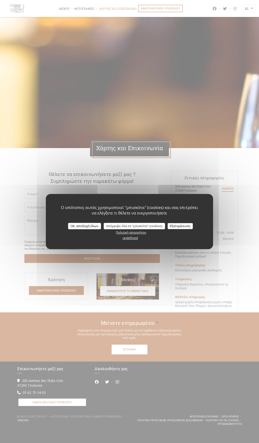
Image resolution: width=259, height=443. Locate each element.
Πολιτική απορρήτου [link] (131, 232)
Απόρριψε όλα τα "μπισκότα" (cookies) (134, 226)
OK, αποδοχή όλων (84, 226)
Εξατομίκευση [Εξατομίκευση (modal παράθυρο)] (180, 226)
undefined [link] (130, 238)
